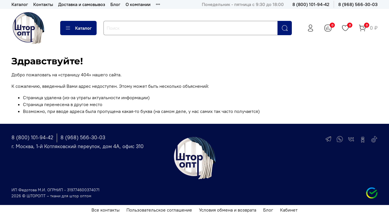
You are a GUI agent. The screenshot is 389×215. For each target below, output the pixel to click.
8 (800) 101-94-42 (310, 4)
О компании (138, 4)
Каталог (19, 4)
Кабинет (289, 210)
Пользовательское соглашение (159, 210)
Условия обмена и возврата (227, 210)
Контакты (43, 4)
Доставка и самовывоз (81, 4)
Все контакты (105, 210)
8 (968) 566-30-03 (358, 4)
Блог (115, 4)
